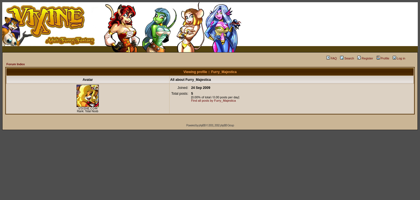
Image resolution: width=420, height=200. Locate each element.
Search (347, 58)
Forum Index (15, 64)
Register (365, 58)
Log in (399, 58)
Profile (383, 58)
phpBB (202, 125)
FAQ (331, 58)
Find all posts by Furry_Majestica (213, 100)
